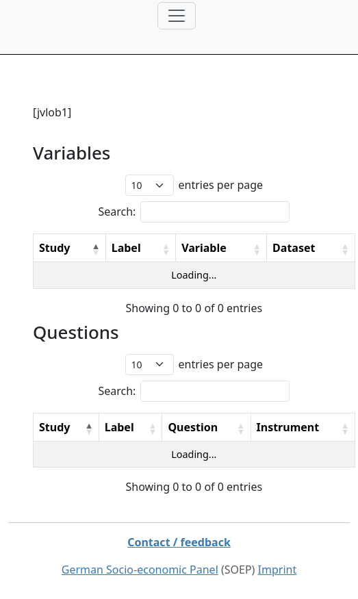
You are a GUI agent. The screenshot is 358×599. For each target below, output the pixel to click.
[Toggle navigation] (176, 15)
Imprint (277, 569)
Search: (117, 211)
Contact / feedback (179, 542)
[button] (96, 249)
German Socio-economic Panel (140, 569)
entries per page (221, 184)
